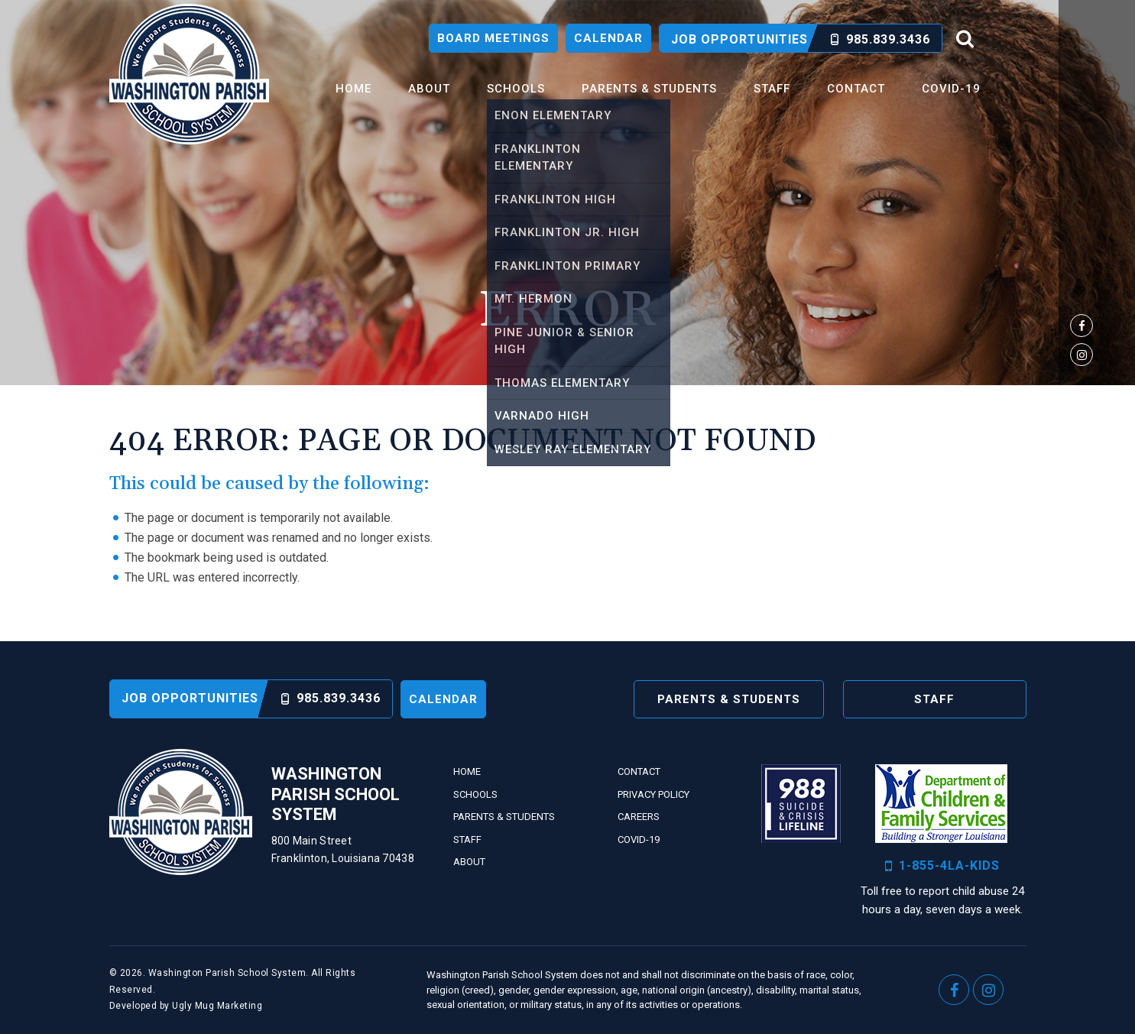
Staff (772, 89)
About (429, 89)
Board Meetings (493, 38)
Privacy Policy (653, 794)
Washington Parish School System (189, 74)
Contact (856, 89)
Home (353, 89)
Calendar (608, 38)
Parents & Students (649, 89)
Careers (639, 816)
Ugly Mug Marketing (217, 1005)
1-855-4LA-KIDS (942, 866)
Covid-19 (951, 89)
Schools (516, 89)
